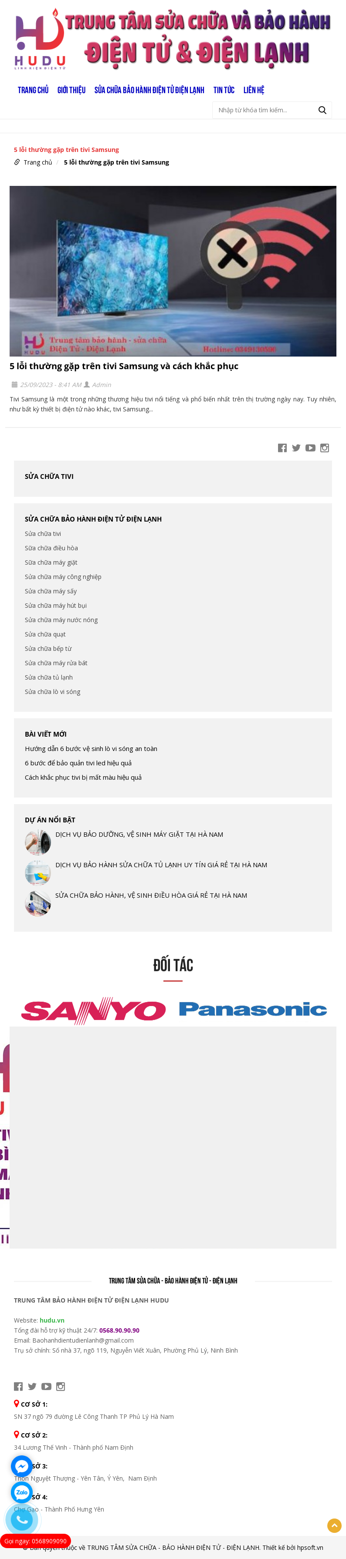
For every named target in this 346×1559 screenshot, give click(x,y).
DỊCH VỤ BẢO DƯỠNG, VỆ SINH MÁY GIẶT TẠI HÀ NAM (139, 834)
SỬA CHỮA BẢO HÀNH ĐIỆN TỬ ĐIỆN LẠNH (149, 89)
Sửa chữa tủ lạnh (49, 677)
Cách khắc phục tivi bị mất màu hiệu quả (83, 777)
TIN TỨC (224, 89)
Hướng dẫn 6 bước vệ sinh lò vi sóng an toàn (91, 748)
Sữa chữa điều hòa (51, 548)
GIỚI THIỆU (71, 89)
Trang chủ (33, 89)
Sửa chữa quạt (45, 634)
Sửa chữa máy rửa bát (56, 663)
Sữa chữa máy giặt (51, 562)
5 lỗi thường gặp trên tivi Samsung (116, 162)
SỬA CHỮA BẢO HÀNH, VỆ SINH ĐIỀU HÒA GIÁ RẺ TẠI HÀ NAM (151, 895)
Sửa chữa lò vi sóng (52, 691)
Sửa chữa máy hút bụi (56, 605)
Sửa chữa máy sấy (51, 591)
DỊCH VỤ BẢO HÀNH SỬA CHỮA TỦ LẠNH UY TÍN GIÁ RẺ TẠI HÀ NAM (161, 864)
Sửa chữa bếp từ (48, 648)
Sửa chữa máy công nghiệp (63, 576)
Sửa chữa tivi (49, 476)
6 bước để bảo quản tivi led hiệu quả (78, 762)
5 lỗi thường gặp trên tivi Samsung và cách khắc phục (124, 366)
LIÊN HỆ (254, 89)
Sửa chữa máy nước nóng (61, 620)
